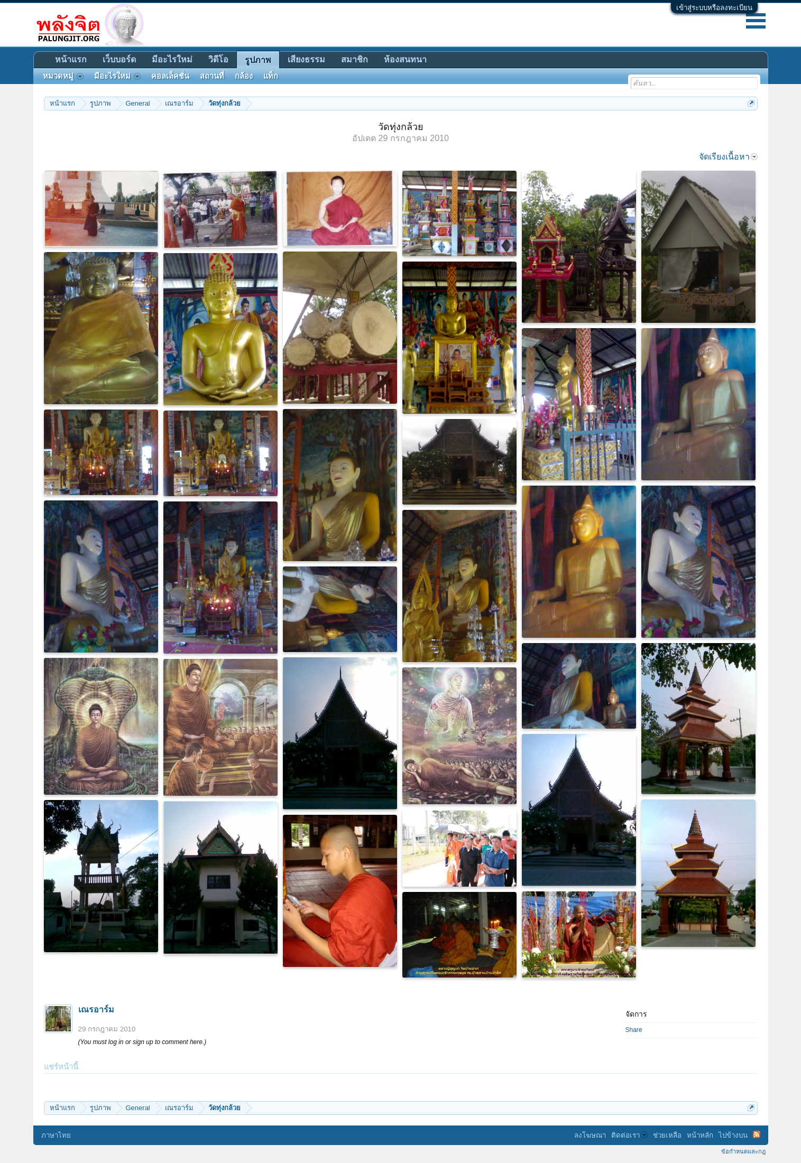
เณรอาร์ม (96, 1009)
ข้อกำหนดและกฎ (743, 1151)
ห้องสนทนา (405, 59)
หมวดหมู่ (63, 76)
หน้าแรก (71, 59)
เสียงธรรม (306, 59)
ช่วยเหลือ (667, 1135)
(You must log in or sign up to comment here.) (142, 1042)
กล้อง (244, 76)
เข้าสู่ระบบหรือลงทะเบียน (714, 8)
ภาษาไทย (56, 1135)
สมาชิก (354, 59)
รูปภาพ (258, 59)
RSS (756, 1134)
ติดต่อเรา (629, 1135)
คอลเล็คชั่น (170, 76)
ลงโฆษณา (590, 1135)
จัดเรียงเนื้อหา (728, 156)
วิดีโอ (218, 59)
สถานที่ (212, 76)
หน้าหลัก (700, 1135)
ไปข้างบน (733, 1135)
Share (633, 1030)
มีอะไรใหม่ (172, 59)
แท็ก (270, 76)
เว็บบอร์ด (119, 59)
